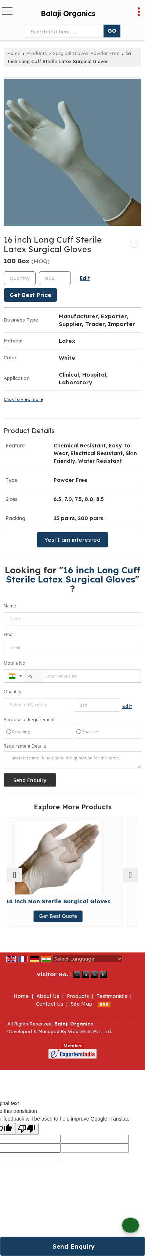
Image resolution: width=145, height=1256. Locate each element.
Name (10, 606)
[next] (130, 875)
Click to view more (23, 399)
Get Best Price (30, 294)
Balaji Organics (68, 13)
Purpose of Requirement (29, 719)
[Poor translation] (27, 1129)
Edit (85, 278)
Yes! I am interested (72, 539)
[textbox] (66, 31)
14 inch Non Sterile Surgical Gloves (73, 901)
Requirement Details (25, 746)
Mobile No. (15, 663)
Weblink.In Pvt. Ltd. (90, 1031)
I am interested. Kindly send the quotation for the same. (72, 760)
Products (36, 53)
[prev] (14, 875)
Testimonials (112, 996)
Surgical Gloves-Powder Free (86, 53)
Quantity (12, 692)
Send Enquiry (73, 1246)
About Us (47, 996)
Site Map (82, 1004)
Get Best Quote (72, 916)
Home (14, 53)
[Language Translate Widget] (87, 958)
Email (9, 634)
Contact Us (49, 1004)
